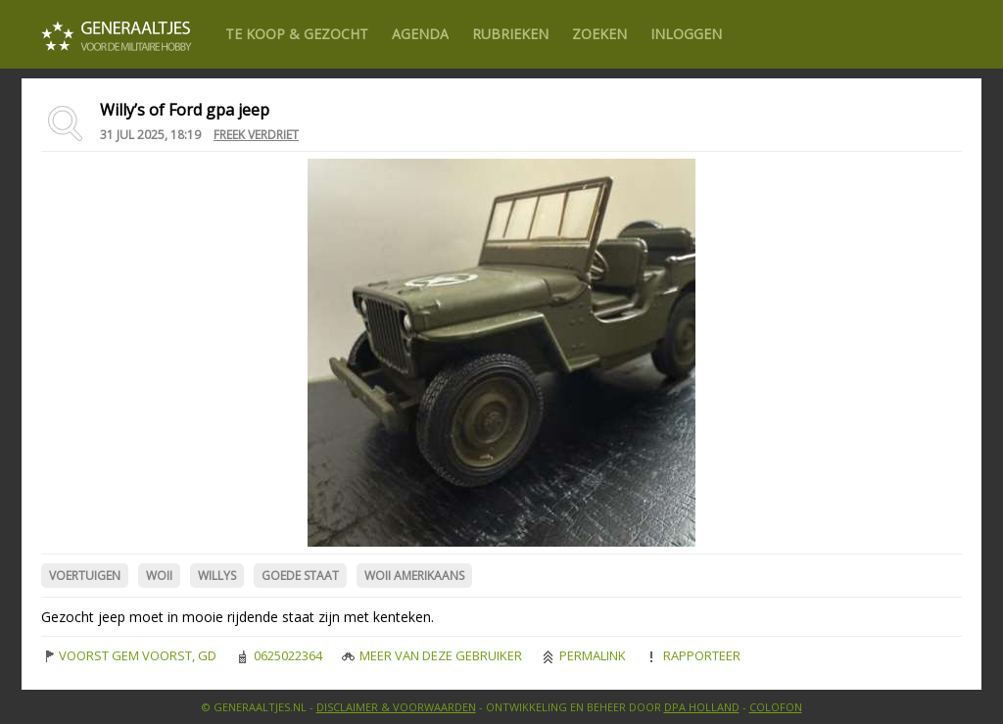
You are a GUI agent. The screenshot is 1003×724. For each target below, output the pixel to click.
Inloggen (686, 33)
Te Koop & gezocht (296, 33)
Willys (217, 575)
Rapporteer (692, 655)
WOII (159, 575)
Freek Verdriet (256, 134)
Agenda (420, 33)
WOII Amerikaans (414, 575)
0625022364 (279, 655)
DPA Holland (702, 707)
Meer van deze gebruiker (432, 655)
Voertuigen (84, 575)
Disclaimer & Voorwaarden (396, 707)
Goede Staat (300, 575)
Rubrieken (510, 33)
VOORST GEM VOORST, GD (128, 655)
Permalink (584, 655)
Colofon (775, 707)
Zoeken (599, 33)
